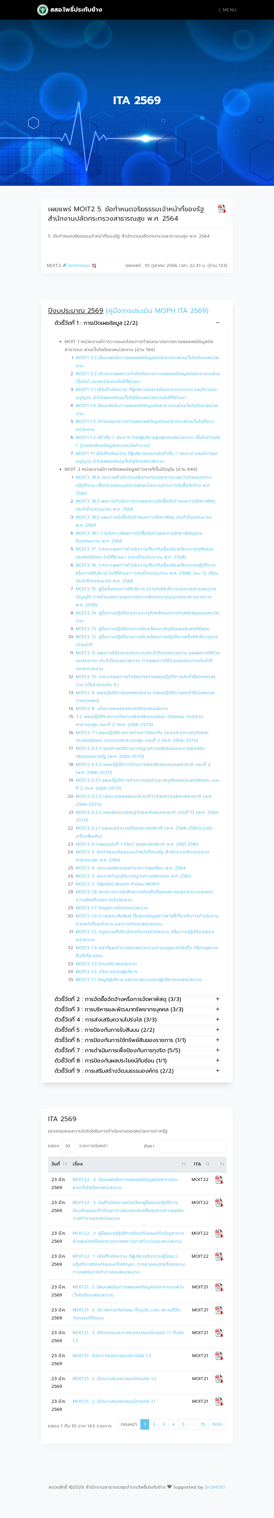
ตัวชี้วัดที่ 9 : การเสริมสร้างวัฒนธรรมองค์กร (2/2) (137, 1071)
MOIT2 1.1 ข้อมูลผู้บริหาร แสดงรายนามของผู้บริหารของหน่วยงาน (139, 979)
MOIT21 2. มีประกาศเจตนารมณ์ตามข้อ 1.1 (115, 1401)
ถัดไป (217, 1424)
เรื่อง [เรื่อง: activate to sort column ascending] (78, 1164)
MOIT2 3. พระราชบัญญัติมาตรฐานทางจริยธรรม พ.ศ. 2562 (133, 876)
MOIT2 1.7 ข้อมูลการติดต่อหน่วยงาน (112, 908)
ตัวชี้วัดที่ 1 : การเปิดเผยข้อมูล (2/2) (137, 323)
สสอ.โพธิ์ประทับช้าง (69, 10)
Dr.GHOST (215, 1487)
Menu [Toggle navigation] (228, 10)
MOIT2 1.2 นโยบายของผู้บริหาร (106, 971)
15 (203, 1424)
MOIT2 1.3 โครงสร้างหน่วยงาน (106, 964)
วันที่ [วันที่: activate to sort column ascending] (55, 1164)
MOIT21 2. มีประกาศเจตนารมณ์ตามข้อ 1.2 (114, 1378)
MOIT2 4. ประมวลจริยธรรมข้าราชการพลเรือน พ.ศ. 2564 (131, 868)
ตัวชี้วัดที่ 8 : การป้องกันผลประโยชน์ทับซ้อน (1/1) (137, 1060)
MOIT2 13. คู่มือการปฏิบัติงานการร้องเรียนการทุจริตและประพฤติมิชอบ (143, 629)
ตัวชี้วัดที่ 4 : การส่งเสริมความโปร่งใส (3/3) (137, 1019)
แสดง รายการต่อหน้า (78, 1146)
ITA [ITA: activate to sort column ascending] (197, 1164)
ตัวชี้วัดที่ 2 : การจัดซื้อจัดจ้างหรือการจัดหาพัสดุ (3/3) (137, 999)
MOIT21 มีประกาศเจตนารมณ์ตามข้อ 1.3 (112, 1355)
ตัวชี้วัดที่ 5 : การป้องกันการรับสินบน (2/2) (137, 1030)
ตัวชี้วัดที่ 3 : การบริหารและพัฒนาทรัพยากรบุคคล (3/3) (137, 1009)
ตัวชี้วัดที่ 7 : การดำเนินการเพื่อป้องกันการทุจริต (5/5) (137, 1050)
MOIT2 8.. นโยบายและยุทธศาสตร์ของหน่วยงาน (122, 708)
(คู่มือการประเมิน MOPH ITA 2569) (157, 311)
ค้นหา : (185, 1146)
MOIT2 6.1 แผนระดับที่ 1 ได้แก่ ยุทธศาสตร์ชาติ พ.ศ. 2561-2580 (137, 844)
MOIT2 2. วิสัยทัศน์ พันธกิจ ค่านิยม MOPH (117, 884)
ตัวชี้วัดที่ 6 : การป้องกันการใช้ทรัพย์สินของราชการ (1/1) (137, 1040)
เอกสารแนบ (79, 265)
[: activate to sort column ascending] (219, 1164)
